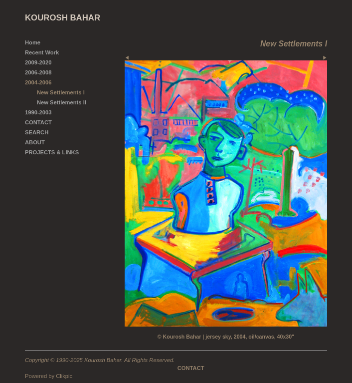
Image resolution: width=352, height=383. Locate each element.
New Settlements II (61, 102)
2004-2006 (38, 82)
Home (32, 42)
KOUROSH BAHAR (62, 17)
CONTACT (38, 122)
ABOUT (35, 142)
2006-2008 (38, 72)
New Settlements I (61, 92)
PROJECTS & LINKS (52, 152)
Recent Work (42, 52)
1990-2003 (38, 112)
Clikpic (64, 376)
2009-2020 (38, 62)
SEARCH (36, 132)
